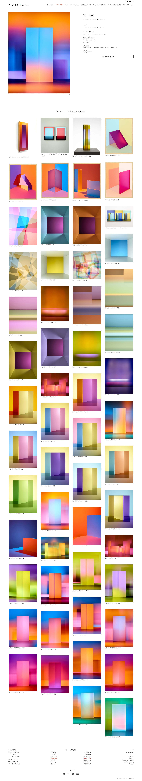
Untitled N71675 (23, 157)
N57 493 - (54, 694)
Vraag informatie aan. (108, 56)
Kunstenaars (50, 5)
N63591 (117, 308)
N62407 (53, 367)
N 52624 (21, 513)
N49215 (117, 199)
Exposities (68, 5)
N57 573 (53, 396)
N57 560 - (86, 590)
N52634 (53, 486)
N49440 (53, 200)
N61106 (53, 280)
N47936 (85, 200)
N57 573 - (118, 558)
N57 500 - (118, 692)
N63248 (117, 352)
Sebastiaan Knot (99, 20)
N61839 (117, 395)
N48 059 (85, 546)
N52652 (53, 441)
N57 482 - (118, 737)
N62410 (53, 244)
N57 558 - (118, 603)
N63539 (85, 325)
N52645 (21, 469)
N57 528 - (118, 647)
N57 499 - (22, 692)
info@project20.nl (15, 763)
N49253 (117, 155)
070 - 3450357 (14, 759)
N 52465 (117, 528)
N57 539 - (54, 605)
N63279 (21, 335)
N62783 (21, 290)
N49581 (21, 201)
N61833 (53, 322)
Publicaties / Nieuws (99, 5)
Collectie (59, 5)
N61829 (85, 367)
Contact (126, 5)
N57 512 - (22, 647)
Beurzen (76, 5)
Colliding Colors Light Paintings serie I (93, 27)
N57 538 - (86, 635)
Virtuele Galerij (86, 5)
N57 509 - (54, 649)
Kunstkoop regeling (114, 5)
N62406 (21, 380)
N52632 (85, 501)
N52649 (85, 456)
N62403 (85, 245)
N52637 (117, 484)
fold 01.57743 (87, 156)
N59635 (21, 246)
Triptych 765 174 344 (121, 228)
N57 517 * (54, 530)
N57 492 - (86, 724)
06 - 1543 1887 (14, 761)
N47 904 (21, 558)
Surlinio (132, 778)
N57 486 (117, 439)
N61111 (117, 263)
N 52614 (85, 412)
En (132, 5)
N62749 (85, 280)
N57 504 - (86, 680)
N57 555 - (22, 603)
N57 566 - (54, 560)
